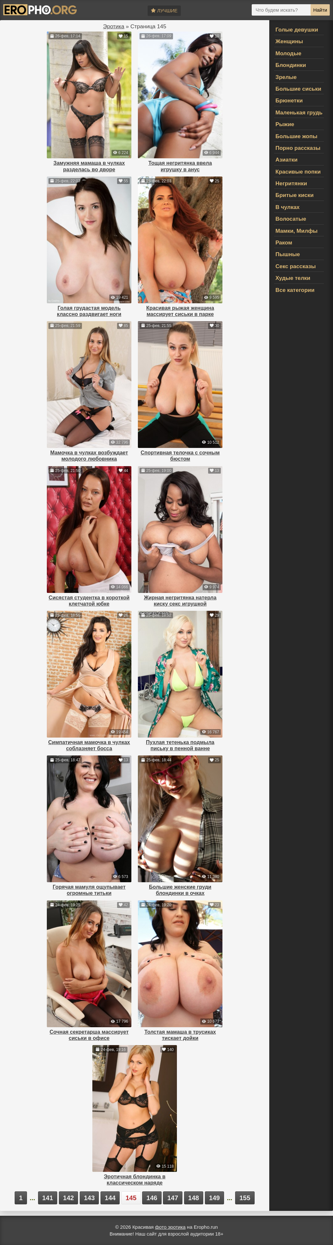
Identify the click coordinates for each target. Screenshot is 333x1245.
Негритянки (291, 183)
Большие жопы (296, 136)
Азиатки (286, 160)
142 (68, 1197)
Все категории (294, 290)
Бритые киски (294, 195)
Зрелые (286, 77)
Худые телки (292, 278)
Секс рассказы (295, 266)
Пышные (287, 254)
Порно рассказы (297, 148)
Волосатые (290, 219)
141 (47, 1197)
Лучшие (164, 10)
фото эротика (170, 1227)
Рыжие (284, 124)
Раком (283, 243)
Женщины (289, 41)
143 (89, 1197)
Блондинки (290, 65)
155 (244, 1197)
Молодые (288, 53)
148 (193, 1197)
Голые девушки (296, 30)
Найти (320, 10)
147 (172, 1197)
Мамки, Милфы (296, 231)
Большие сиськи (298, 89)
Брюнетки (289, 101)
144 (110, 1197)
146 (151, 1197)
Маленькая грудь (299, 113)
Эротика (113, 26)
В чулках (287, 207)
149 (214, 1197)
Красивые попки (298, 172)
